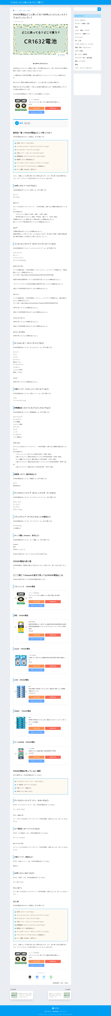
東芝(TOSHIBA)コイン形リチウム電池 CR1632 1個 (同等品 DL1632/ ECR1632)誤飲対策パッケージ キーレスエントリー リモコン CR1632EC (48, 626)
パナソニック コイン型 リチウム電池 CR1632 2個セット (44, 102)
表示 (27, 123)
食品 (76, 27)
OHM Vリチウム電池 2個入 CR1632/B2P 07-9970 (42, 751)
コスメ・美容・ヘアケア (82, 30)
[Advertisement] (87, 84)
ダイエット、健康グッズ (82, 34)
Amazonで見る (35, 108)
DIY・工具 (78, 40)
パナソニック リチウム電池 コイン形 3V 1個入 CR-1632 (44, 595)
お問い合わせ (47, 1011)
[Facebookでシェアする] (37, 978)
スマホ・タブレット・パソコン (84, 44)
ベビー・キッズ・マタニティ (83, 68)
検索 (99, 9)
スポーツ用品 (79, 51)
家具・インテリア (80, 61)
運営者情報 (55, 1011)
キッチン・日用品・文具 (82, 23)
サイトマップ (63, 1011)
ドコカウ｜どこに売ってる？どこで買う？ (28, 2)
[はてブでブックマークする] (44, 978)
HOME (55, 1008)
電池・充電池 (64, 983)
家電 (76, 65)
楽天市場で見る (50, 108)
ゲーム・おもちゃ (80, 20)
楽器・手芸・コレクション (83, 47)
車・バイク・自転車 (81, 54)
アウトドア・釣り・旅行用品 (83, 58)
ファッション (79, 37)
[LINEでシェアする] (51, 978)
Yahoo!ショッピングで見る (35, 112)
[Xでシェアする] (30, 978)
